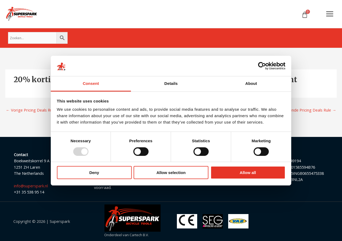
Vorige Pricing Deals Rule (30, 110)
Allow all (248, 172)
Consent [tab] (91, 83)
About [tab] (251, 83)
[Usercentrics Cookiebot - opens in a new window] (262, 66)
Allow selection (170, 172)
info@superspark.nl (31, 185)
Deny (94, 172)
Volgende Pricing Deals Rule (309, 110)
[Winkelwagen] (304, 14)
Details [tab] (171, 83)
